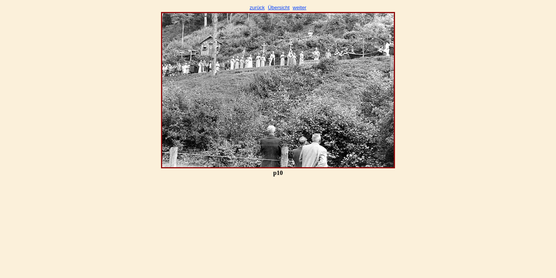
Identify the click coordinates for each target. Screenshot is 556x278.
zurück (256, 7)
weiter (300, 7)
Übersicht (279, 7)
